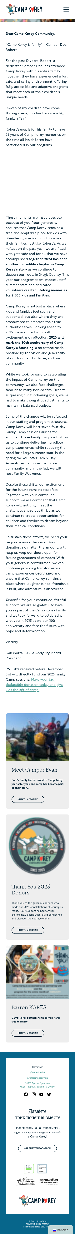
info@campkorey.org (37, 1078)
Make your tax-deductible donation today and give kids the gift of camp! (34, 685)
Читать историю (28, 800)
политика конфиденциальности (37, 1227)
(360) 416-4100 (37, 1073)
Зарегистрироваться (37, 1148)
